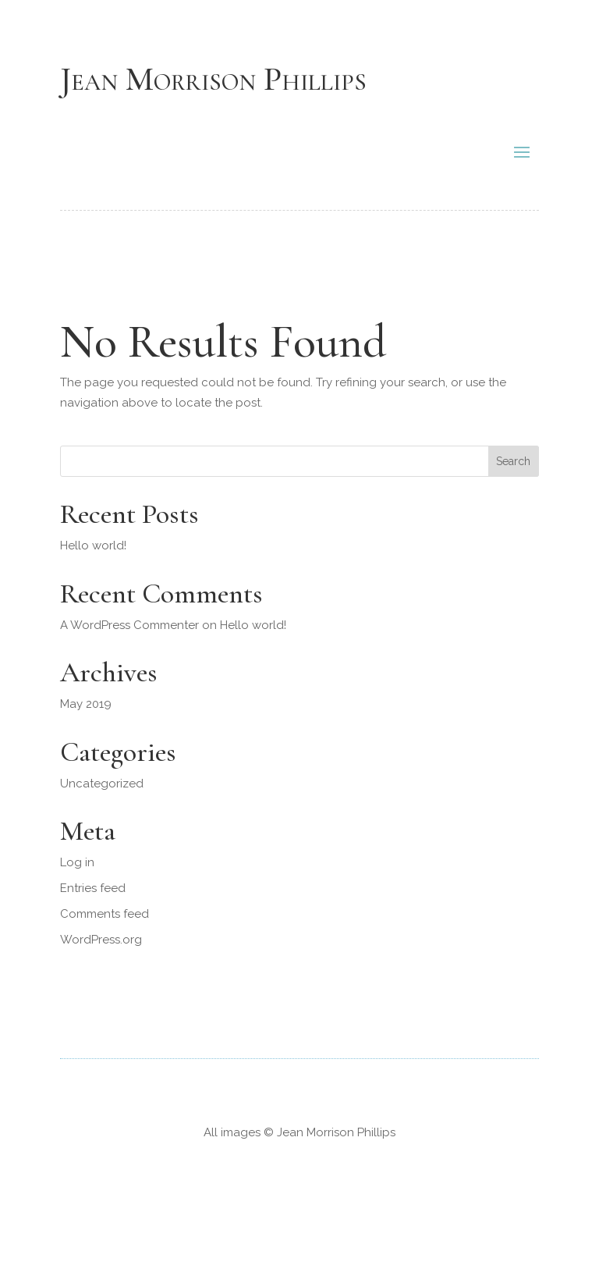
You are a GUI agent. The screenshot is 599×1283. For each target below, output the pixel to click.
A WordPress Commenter (129, 625)
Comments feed (104, 914)
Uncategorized (102, 784)
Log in (77, 862)
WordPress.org (101, 940)
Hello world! (93, 545)
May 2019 (86, 704)
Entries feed (93, 888)
